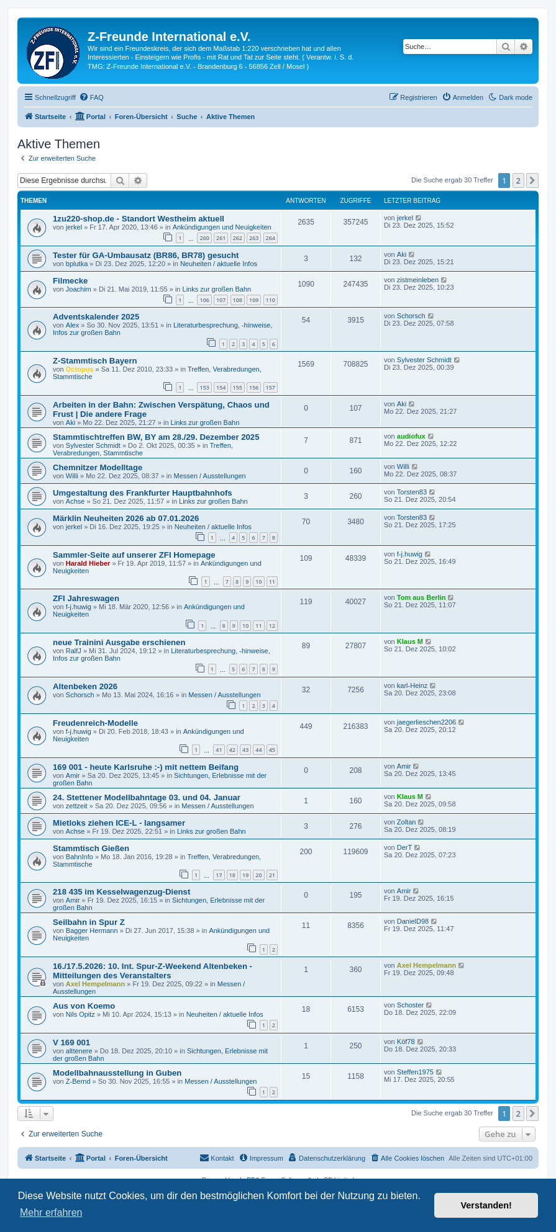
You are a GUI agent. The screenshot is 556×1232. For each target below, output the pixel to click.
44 (258, 750)
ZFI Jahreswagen (86, 598)
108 (237, 300)
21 (272, 875)
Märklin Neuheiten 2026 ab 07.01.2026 (126, 518)
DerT (404, 847)
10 (258, 582)
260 (204, 238)
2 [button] (518, 180)
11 (272, 582)
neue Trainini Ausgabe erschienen (119, 642)
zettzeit (77, 806)
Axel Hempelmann (95, 984)
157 (270, 387)
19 (245, 875)
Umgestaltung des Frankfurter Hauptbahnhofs (142, 493)
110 (270, 300)
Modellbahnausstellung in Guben (117, 1073)
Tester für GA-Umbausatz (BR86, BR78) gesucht (146, 255)
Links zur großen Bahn (217, 289)
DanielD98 (413, 921)
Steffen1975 (415, 1072)
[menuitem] (91, 97)
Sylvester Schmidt (424, 360)
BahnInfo (79, 856)
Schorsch (411, 315)
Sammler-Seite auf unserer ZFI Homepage (134, 555)
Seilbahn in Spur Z (89, 922)
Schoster (410, 1005)
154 (221, 387)
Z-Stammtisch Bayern (95, 360)
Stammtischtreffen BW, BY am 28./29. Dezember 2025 (156, 437)
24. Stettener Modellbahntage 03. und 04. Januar (146, 797)
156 (253, 387)
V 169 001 (71, 1042)
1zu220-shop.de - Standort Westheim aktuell (138, 218)
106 (204, 300)
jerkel (74, 227)
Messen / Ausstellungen (209, 476)
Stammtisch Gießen (91, 848)
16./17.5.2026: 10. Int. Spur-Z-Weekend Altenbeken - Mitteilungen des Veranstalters (152, 971)
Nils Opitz (80, 1014)
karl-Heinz (412, 685)
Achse (75, 501)
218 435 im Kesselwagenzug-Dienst (121, 891)
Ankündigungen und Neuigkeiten (222, 227)
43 (245, 750)
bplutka (77, 263)
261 (221, 238)
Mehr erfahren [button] (51, 1212)
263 (253, 238)
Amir (73, 775)
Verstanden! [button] (486, 1205)
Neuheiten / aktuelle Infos (218, 263)
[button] (532, 180)
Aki (401, 254)
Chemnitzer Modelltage (97, 467)
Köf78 (406, 1041)
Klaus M (410, 641)
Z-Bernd (78, 1081)
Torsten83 (412, 492)
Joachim (78, 289)
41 (219, 750)
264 (270, 238)
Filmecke (70, 280)
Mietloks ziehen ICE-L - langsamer (119, 823)
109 (253, 300)
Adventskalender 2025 (96, 316)
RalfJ (73, 650)
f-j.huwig (409, 554)
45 (272, 750)
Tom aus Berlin (421, 597)
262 (237, 238)
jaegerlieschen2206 (426, 722)
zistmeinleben (418, 279)
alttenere (79, 1051)
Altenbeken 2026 (85, 686)
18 (232, 875)
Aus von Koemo (84, 1006)
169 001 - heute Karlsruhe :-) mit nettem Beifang (146, 767)
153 (204, 387)
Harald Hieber (88, 563)
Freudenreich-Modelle (95, 723)
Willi (72, 476)
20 (258, 875)
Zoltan (406, 822)
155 (237, 387)
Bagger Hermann (92, 930)
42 (232, 750)
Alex (72, 325)
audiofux (411, 436)
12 (272, 626)
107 (221, 300)
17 (219, 875)
